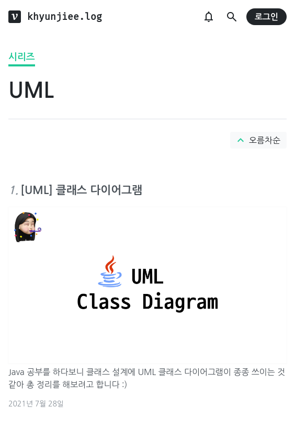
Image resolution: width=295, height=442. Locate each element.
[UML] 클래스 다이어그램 (81, 190)
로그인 (266, 17)
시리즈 (21, 57)
